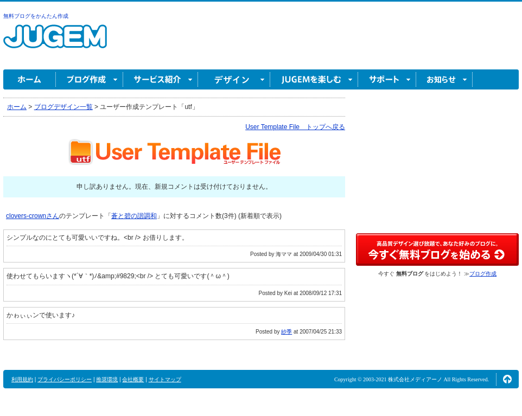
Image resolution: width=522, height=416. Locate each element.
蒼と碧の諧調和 (134, 216)
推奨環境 (107, 379)
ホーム (29, 79)
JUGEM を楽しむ (314, 79)
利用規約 (22, 379)
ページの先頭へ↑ (507, 379)
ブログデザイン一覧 (63, 107)
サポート (387, 79)
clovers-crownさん (32, 216)
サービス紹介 (160, 79)
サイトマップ (165, 379)
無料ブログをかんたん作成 (35, 16)
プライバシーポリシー (64, 379)
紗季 (286, 332)
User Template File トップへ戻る (295, 127)
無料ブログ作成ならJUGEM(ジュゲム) (55, 42)
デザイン (234, 79)
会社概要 (133, 379)
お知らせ (444, 79)
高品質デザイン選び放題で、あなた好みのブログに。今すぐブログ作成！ (437, 249)
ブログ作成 (89, 79)
